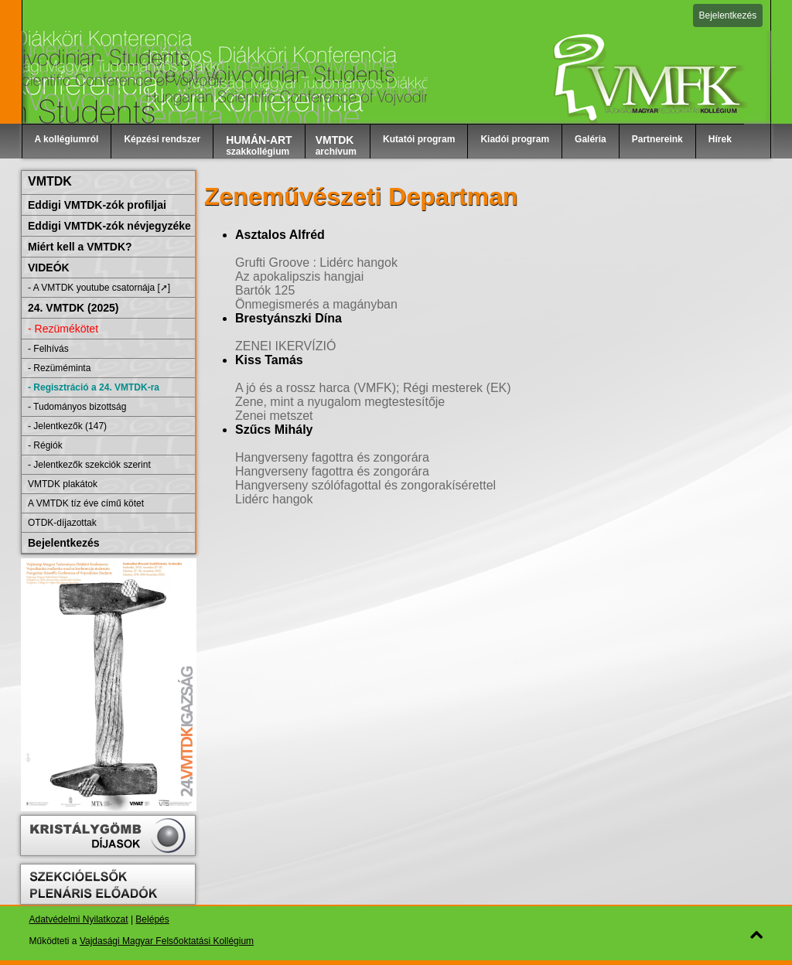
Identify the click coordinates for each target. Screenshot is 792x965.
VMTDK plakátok (62, 484)
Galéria (590, 139)
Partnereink (657, 139)
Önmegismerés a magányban (316, 304)
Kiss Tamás (269, 360)
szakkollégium (259, 145)
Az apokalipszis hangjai (299, 276)
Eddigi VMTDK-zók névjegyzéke (109, 226)
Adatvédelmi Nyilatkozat (78, 919)
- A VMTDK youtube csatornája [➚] (99, 287)
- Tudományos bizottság (77, 406)
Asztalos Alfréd (280, 234)
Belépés (152, 919)
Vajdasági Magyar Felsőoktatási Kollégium (167, 941)
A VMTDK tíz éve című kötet (86, 503)
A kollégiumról (67, 139)
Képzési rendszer (162, 139)
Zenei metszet (273, 415)
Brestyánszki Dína (288, 318)
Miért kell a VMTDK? (80, 246)
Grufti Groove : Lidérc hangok (316, 262)
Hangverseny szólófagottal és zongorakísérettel (365, 485)
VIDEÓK (49, 267)
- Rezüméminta (59, 368)
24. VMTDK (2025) (73, 308)
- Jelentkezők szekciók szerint (89, 464)
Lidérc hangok (274, 499)
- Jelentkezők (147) (67, 426)
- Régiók (45, 445)
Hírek (720, 139)
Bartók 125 (265, 290)
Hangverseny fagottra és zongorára (332, 457)
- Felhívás (48, 348)
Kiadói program (514, 139)
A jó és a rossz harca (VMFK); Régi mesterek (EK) (373, 387)
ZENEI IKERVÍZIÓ (285, 346)
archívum (336, 145)
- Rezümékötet (63, 328)
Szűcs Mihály (273, 429)
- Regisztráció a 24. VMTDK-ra (93, 387)
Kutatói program (419, 139)
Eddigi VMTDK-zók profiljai (97, 205)
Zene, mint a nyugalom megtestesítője (340, 401)
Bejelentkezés (728, 15)
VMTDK (50, 181)
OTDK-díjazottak (62, 522)
